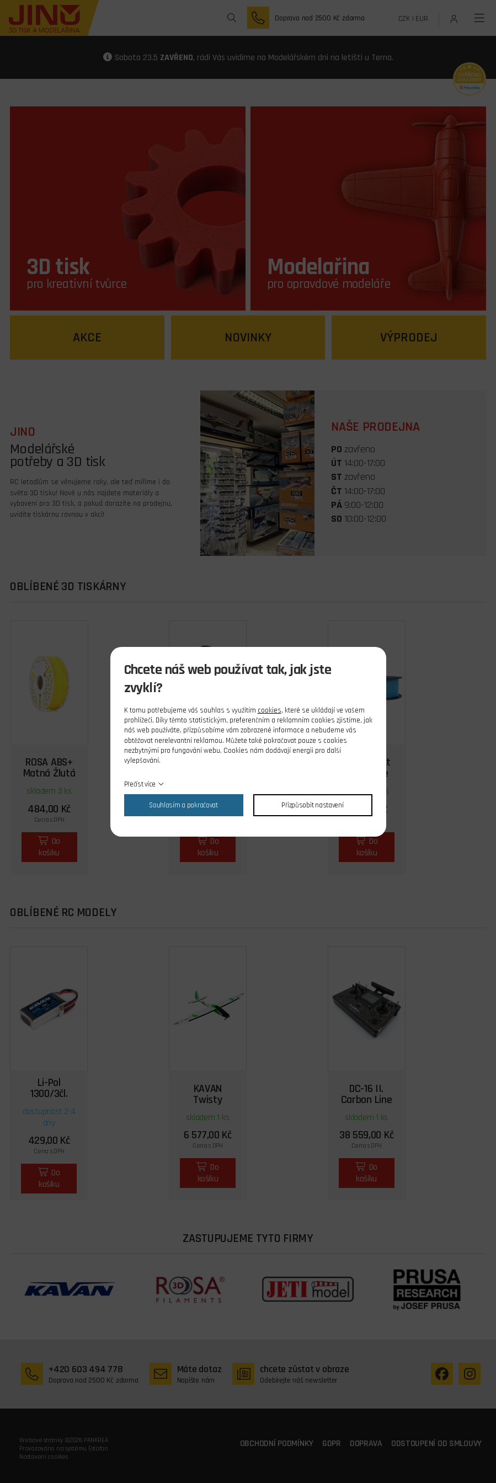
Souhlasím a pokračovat (183, 805)
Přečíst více (140, 784)
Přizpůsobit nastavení (312, 805)
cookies (269, 710)
